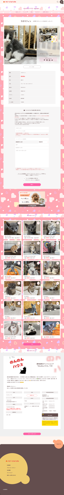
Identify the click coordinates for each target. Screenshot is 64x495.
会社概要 (9, 470)
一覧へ (32, 344)
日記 (31, 12)
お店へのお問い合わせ (32, 433)
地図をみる (32, 395)
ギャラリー (37, 12)
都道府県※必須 (19, 142)
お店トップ (18, 12)
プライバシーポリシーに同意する (32, 180)
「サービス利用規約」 (22, 173)
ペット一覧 (25, 12)
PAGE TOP (59, 444)
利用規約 (9, 465)
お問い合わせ (45, 12)
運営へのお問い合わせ (11, 475)
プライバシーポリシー (11, 467)
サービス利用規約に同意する (32, 178)
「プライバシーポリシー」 (35, 173)
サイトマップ (9, 472)
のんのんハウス (31, 8)
